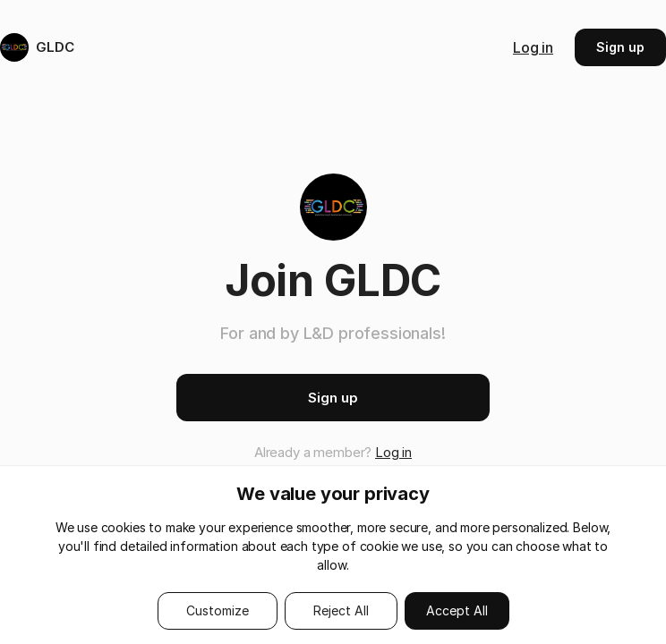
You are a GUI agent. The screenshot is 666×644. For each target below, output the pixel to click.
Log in (533, 47)
